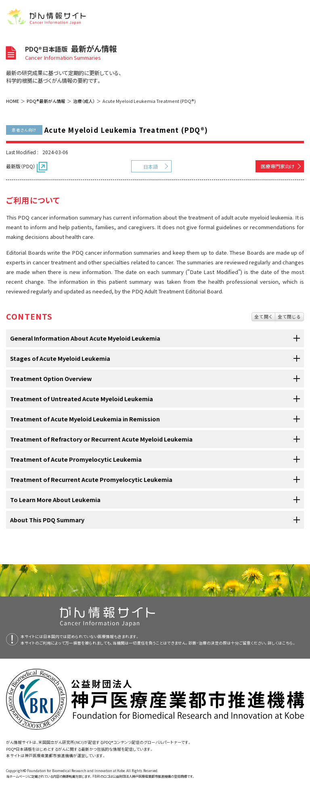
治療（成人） (84, 101)
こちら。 (289, 643)
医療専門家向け (278, 166)
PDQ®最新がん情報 (46, 101)
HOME (12, 101)
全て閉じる (289, 316)
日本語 (150, 166)
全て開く (263, 316)
